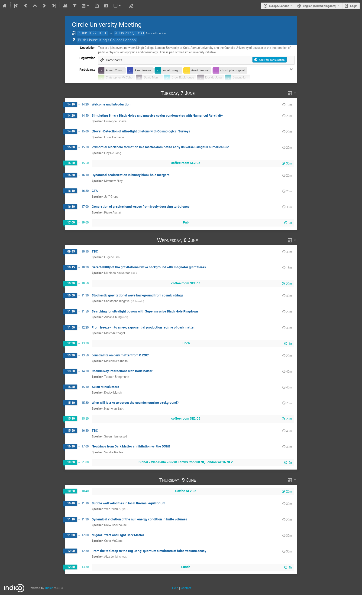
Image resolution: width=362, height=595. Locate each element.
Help (175, 588)
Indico (49, 588)
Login (353, 6)
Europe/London (279, 6)
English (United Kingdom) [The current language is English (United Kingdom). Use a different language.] (319, 6)
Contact (186, 588)
